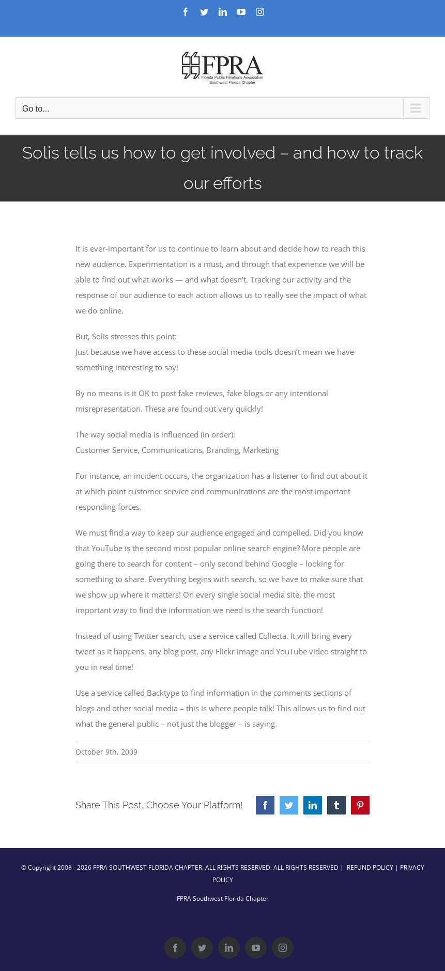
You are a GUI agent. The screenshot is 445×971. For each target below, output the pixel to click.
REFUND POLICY (370, 867)
